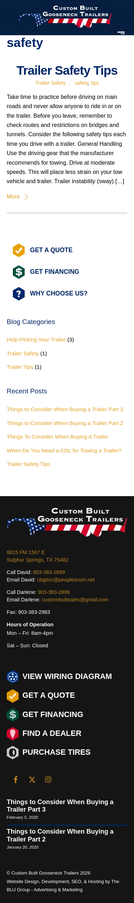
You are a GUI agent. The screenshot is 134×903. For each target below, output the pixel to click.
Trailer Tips (20, 367)
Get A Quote (43, 250)
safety (81, 83)
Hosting (96, 881)
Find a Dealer (44, 733)
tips (95, 83)
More (13, 196)
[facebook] (16, 779)
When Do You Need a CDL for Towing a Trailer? (64, 450)
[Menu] (121, 32)
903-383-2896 (54, 592)
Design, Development (47, 881)
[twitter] (32, 779)
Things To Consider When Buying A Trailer (57, 437)
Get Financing (46, 272)
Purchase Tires (49, 752)
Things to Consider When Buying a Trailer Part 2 (65, 423)
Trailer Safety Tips (66, 70)
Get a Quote (41, 696)
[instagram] (48, 779)
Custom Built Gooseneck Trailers (45, 873)
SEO (76, 881)
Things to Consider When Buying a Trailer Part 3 (65, 409)
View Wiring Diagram (59, 677)
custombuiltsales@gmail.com (75, 599)
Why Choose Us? (50, 294)
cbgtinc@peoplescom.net (66, 580)
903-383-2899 (49, 572)
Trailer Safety (50, 83)
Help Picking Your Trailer (36, 339)
